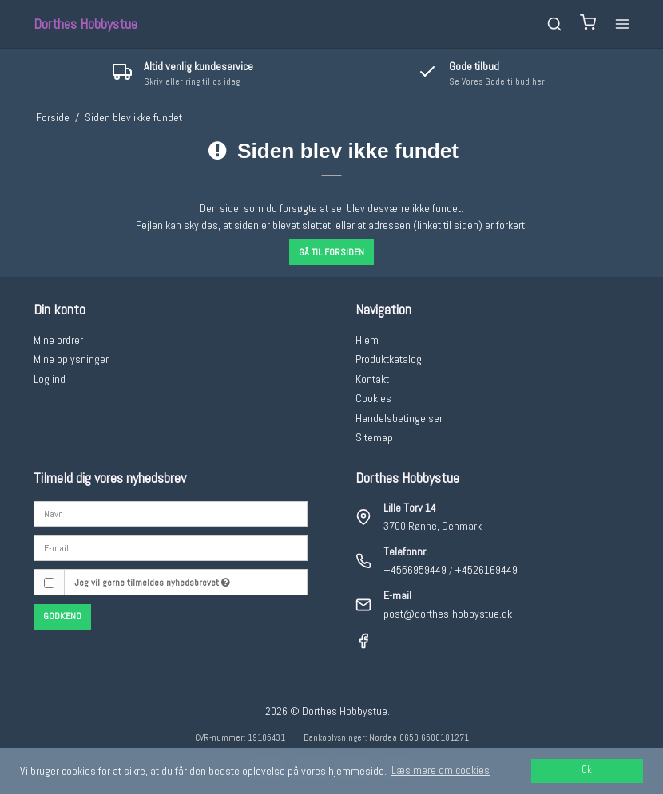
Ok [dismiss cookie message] (587, 770)
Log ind (50, 379)
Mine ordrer (58, 340)
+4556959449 (415, 570)
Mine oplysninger (71, 359)
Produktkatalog (388, 359)
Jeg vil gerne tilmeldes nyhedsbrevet (152, 582)
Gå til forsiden (331, 252)
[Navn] (171, 513)
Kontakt (372, 379)
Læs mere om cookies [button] (440, 770)
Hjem (367, 340)
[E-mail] (171, 547)
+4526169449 (486, 570)
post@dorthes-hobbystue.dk (447, 613)
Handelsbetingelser (399, 418)
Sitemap (374, 437)
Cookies (373, 398)
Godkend (62, 616)
